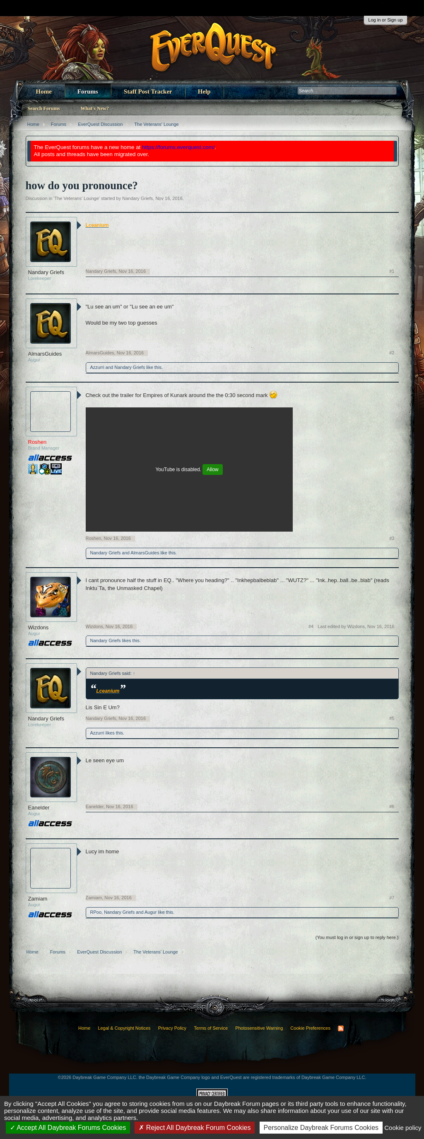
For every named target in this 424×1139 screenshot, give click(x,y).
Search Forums (44, 108)
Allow (212, 469)
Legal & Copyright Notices (124, 1028)
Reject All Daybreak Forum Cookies (195, 1127)
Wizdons (38, 627)
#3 (391, 538)
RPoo (96, 912)
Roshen (93, 538)
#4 (310, 626)
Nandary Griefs (137, 198)
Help (204, 91)
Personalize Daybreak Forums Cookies (321, 1127)
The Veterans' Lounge (76, 198)
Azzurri (97, 367)
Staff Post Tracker (148, 91)
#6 (391, 806)
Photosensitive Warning (259, 1028)
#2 (391, 352)
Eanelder (39, 807)
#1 (391, 271)
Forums (87, 91)
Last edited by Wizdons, (356, 626)
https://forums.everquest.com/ (178, 147)
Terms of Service (211, 1028)
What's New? (95, 108)
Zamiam (38, 899)
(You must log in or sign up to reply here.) (357, 937)
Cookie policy (402, 1127)
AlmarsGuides (45, 354)
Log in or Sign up (385, 19)
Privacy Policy (172, 1028)
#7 (391, 897)
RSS (341, 1028)
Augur (151, 912)
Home (44, 91)
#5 (391, 718)
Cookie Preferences (310, 1028)
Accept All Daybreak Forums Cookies (68, 1127)
